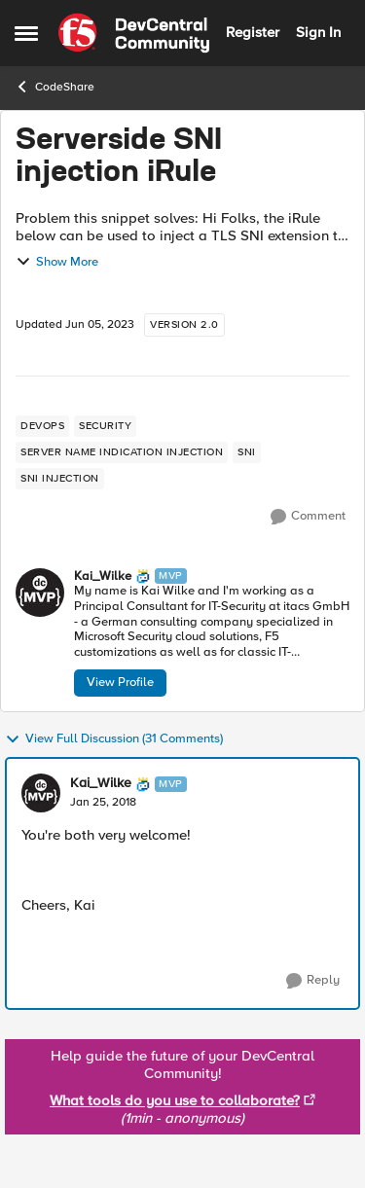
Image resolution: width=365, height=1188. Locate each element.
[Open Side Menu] (26, 33)
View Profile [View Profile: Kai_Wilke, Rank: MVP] (120, 682)
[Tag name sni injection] (60, 478)
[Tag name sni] (247, 452)
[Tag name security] (105, 426)
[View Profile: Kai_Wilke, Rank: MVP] (40, 592)
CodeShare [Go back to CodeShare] (54, 86)
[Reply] (313, 980)
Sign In (318, 32)
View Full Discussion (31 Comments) (114, 739)
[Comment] (308, 516)
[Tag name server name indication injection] (122, 452)
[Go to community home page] (134, 33)
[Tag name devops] (42, 426)
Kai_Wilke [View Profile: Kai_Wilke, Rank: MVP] (102, 576)
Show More (57, 262)
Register (252, 32)
